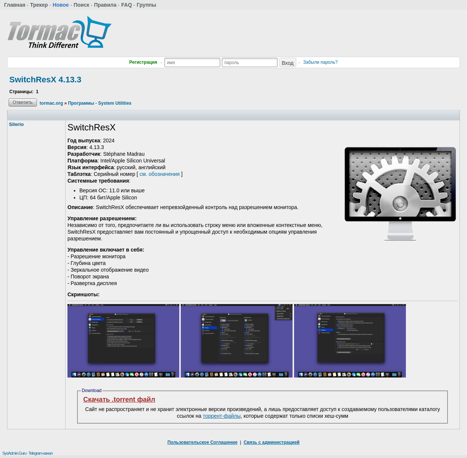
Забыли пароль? (320, 62)
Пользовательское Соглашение (202, 442)
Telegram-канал (40, 453)
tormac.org (51, 103)
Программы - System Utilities (99, 103)
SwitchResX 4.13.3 (45, 79)
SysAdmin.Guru (14, 453)
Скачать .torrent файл (119, 399)
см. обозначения (159, 174)
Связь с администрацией (272, 442)
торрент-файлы (222, 416)
